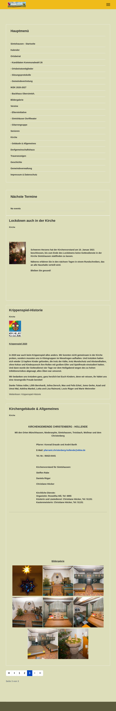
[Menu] (108, 4)
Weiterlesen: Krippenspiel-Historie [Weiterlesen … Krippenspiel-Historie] (25, 394)
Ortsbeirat (16, 56)
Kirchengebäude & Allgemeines (34, 409)
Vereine (14, 106)
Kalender (15, 50)
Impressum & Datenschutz (24, 174)
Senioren (15, 131)
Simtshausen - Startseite (23, 44)
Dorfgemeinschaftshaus (23, 149)
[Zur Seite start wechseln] (9, 673)
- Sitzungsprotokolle (21, 75)
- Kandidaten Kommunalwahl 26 (27, 62)
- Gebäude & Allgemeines (23, 143)
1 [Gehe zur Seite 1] (19, 673)
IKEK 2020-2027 (18, 87)
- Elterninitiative (18, 112)
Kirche (14, 137)
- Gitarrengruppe (19, 125)
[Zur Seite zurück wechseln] (14, 673)
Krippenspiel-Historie (26, 310)
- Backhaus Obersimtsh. (23, 93)
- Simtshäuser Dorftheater (24, 118)
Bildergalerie (17, 100)
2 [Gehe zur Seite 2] (24, 673)
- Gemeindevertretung (21, 81)
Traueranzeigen (18, 156)
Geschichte (16, 162)
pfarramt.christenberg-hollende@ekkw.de (64, 450)
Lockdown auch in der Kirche (32, 221)
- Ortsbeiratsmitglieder (22, 68)
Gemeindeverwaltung (21, 168)
